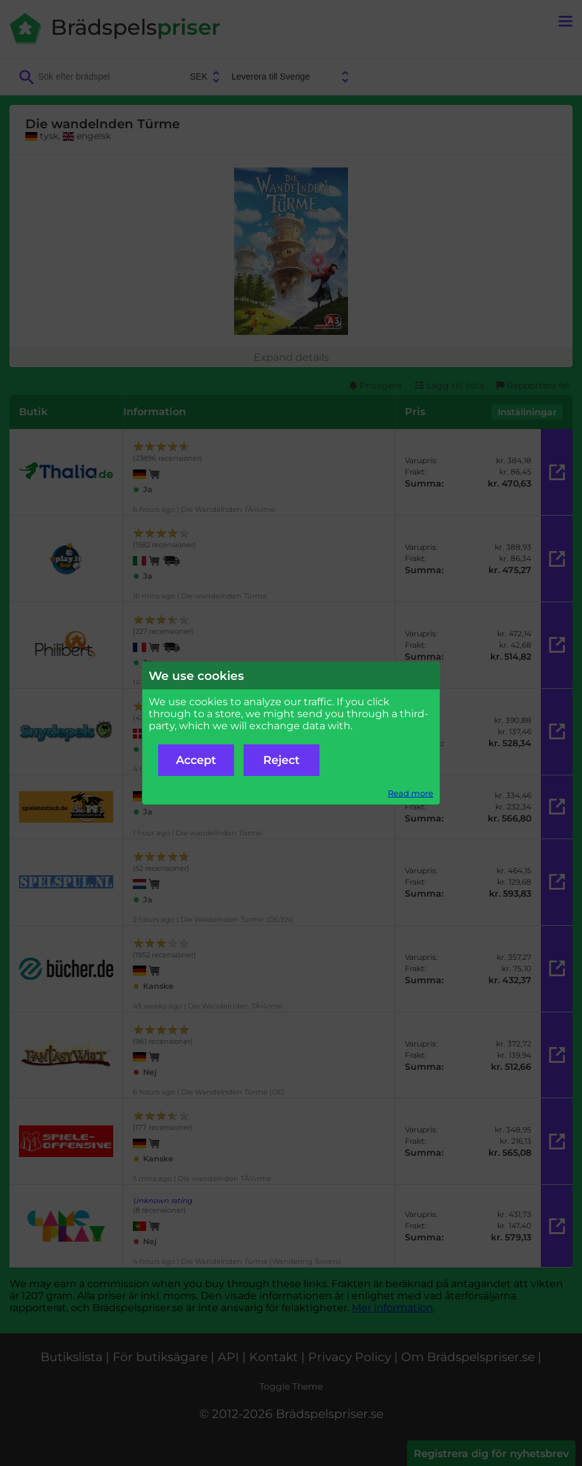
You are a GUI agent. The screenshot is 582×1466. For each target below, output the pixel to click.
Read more (410, 793)
